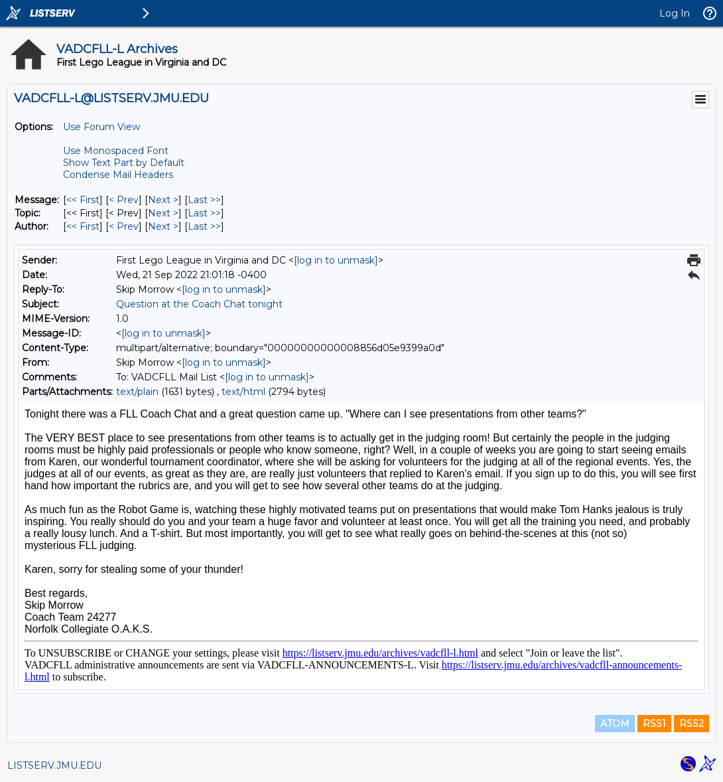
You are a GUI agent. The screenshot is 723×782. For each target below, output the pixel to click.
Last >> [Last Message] (204, 200)
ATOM (614, 724)
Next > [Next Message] (163, 200)
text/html (243, 392)
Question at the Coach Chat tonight (199, 304)
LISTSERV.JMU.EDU (54, 765)
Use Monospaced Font (115, 151)
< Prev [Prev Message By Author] (124, 226)
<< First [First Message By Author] (82, 226)
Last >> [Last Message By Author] (204, 226)
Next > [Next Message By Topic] (163, 213)
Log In (674, 13)
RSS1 (654, 724)
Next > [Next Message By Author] (163, 226)
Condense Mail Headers (118, 175)
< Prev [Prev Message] (124, 200)
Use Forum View (101, 127)
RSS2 (691, 724)
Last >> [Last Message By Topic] (204, 213)
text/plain (137, 392)
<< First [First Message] (82, 200)
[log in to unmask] (336, 260)
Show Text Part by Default (123, 163)
